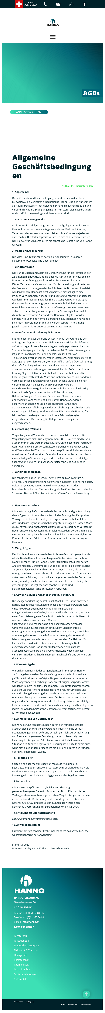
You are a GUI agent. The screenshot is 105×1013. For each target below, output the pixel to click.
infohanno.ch (30, 921)
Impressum (72, 1004)
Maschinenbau (22, 969)
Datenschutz (85, 1004)
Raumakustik (21, 964)
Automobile (20, 979)
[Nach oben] (86, 994)
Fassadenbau (21, 940)
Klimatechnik (21, 959)
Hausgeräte (20, 955)
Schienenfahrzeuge (25, 974)
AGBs (63, 1004)
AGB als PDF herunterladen (77, 186)
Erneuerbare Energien (26, 945)
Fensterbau (20, 936)
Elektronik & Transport (27, 950)
